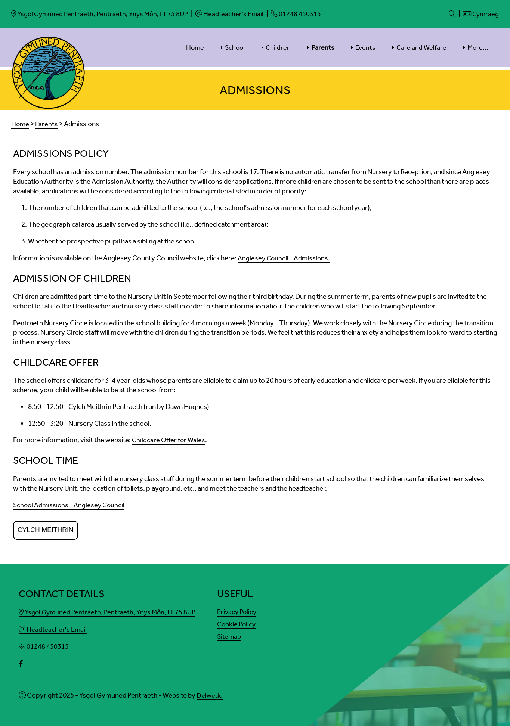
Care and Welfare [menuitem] (421, 47)
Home (20, 123)
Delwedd (210, 692)
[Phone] (301, 13)
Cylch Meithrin (46, 528)
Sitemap (229, 634)
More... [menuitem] (477, 47)
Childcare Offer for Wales (169, 438)
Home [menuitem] (195, 47)
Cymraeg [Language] (480, 13)
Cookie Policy (237, 622)
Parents (47, 123)
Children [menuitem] (278, 47)
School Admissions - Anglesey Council (70, 503)
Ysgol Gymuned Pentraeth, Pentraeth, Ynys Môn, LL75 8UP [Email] (109, 610)
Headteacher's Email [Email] (53, 627)
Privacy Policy (238, 609)
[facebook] (21, 661)
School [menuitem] (235, 47)
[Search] (450, 13)
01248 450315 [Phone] (44, 643)
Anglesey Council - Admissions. (285, 257)
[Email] (101, 13)
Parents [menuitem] (323, 47)
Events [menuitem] (365, 47)
